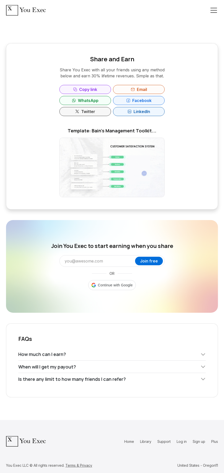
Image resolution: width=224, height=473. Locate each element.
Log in (182, 441)
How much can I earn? (112, 354)
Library (145, 441)
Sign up (199, 441)
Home (129, 441)
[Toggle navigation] (213, 10)
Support (164, 441)
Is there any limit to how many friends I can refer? (112, 379)
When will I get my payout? (112, 367)
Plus (214, 441)
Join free (149, 261)
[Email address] (99, 261)
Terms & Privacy (78, 465)
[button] (112, 285)
